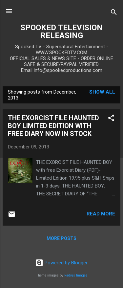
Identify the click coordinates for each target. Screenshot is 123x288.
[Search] (114, 13)
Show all (102, 92)
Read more (101, 214)
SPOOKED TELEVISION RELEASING (61, 31)
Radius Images (76, 275)
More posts (61, 238)
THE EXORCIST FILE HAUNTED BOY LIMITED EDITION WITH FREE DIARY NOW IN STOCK (53, 126)
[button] (111, 119)
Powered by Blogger (61, 263)
